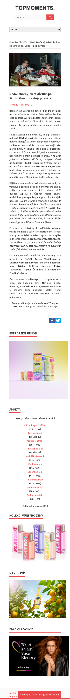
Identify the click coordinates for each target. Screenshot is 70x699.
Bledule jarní (35, 433)
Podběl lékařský (35, 495)
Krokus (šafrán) (35, 440)
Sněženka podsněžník (35, 425)
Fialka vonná (35, 464)
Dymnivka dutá (35, 487)
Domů (12, 42)
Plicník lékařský (35, 479)
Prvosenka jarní (35, 448)
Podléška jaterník (35, 456)
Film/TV (22, 42)
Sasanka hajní (35, 471)
